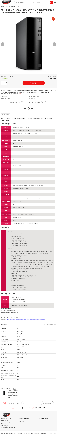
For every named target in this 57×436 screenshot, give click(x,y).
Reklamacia (22, 421)
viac (20, 93)
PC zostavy (16, 6)
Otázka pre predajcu (23, 102)
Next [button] (54, 44)
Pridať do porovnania (35, 102)
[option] (28, 44)
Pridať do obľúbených (13, 102)
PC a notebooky (9, 6)
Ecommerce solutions (36, 433)
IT (3, 6)
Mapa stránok (53, 433)
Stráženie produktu (46, 102)
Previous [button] (2, 44)
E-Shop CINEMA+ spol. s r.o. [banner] (7, 2)
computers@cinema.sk (22, 408)
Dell (34, 98)
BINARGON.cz (45, 433)
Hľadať (38, 2)
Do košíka (33, 83)
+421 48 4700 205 (39, 408)
